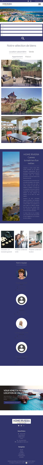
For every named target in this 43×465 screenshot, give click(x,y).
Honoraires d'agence (30, 461)
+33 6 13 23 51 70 (22, 288)
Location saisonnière (17, 51)
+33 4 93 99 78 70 (22, 286)
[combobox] (21, 25)
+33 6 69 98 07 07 (22, 312)
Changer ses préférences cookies (17, 462)
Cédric (21, 309)
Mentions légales (21, 461)
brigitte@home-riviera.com (22, 290)
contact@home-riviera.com (22, 363)
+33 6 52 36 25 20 (22, 336)
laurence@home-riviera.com (22, 338)
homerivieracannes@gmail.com (22, 314)
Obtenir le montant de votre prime (12, 402)
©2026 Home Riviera (12, 461)
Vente (31, 51)
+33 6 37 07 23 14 (22, 362)
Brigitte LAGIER (21, 283)
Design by (31, 462)
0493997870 (22, 360)
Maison (28, 56)
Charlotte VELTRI (21, 357)
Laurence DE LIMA (21, 333)
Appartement (17, 56)
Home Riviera (21, 431)
